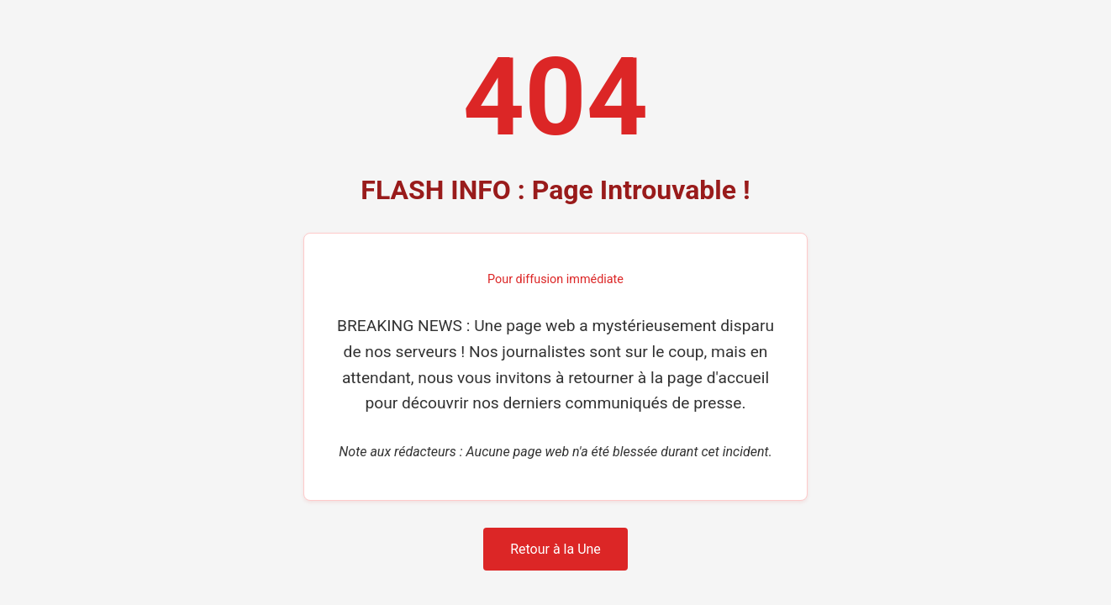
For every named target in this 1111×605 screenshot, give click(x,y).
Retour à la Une (555, 549)
